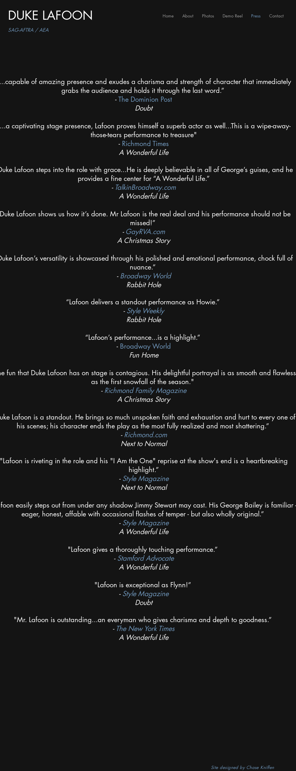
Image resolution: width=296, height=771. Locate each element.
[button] (208, 15)
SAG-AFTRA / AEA (28, 30)
